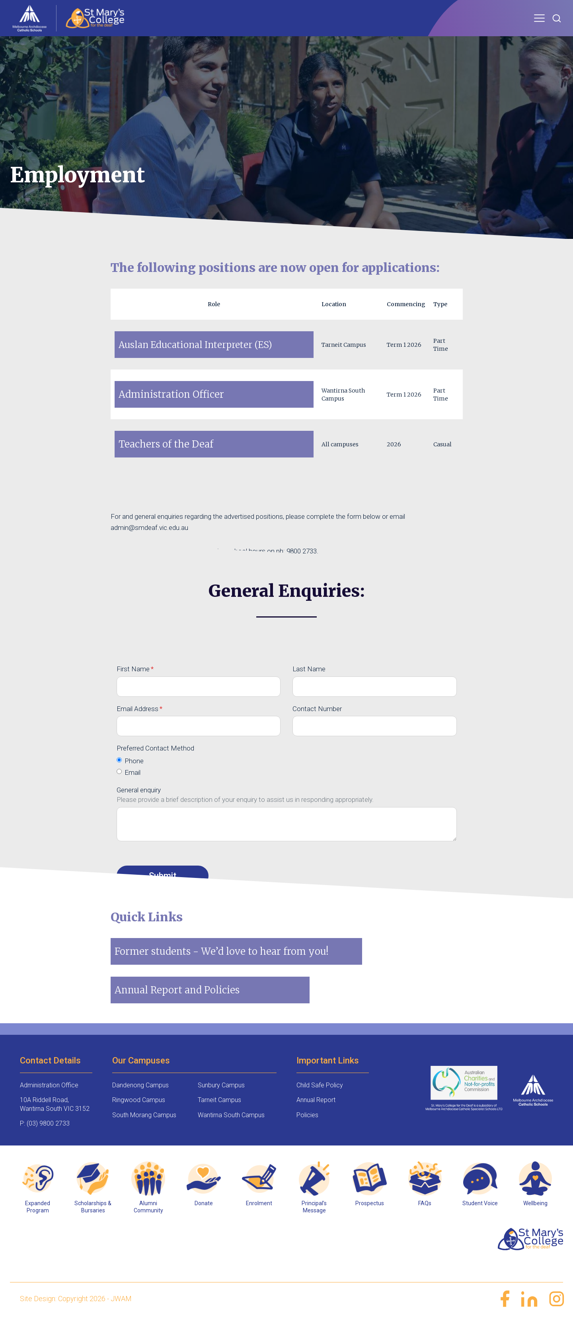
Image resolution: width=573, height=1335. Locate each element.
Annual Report (315, 1114)
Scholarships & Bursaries (92, 1220)
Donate (204, 1217)
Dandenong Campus (140, 1099)
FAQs (424, 1217)
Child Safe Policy (319, 1099)
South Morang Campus (144, 1129)
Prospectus (369, 1217)
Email (132, 786)
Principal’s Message (314, 1220)
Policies (307, 1129)
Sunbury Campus (221, 1099)
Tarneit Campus (219, 1114)
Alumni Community (148, 1220)
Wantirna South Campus (231, 1129)
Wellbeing (535, 1217)
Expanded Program (37, 1220)
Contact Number (317, 723)
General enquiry (139, 804)
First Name (133, 683)
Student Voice (480, 1217)
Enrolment (259, 1217)
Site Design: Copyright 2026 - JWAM (76, 1312)
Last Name (308, 683)
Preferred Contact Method (155, 762)
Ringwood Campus (138, 1114)
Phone (134, 775)
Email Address (137, 723)
